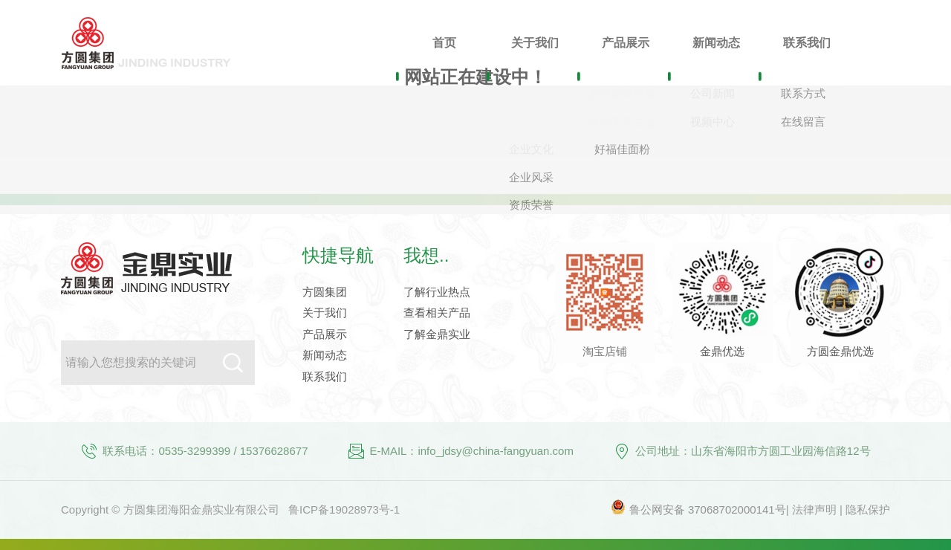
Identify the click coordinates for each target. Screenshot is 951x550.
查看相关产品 (436, 312)
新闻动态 (324, 355)
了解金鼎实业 (436, 334)
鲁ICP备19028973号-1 (344, 509)
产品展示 (324, 334)
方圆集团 (324, 291)
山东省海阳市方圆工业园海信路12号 (781, 450)
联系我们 (324, 376)
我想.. (426, 255)
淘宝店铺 (604, 351)
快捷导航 (338, 255)
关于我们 (324, 312)
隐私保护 (867, 509)
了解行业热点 (436, 291)
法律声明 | (818, 509)
